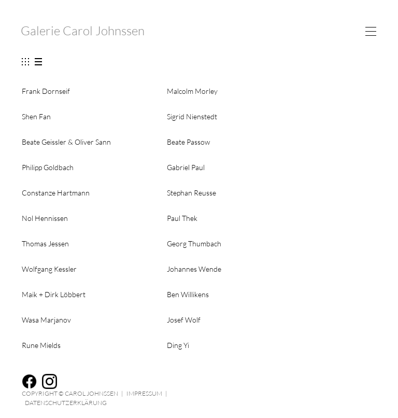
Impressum (144, 393)
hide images (38, 62)
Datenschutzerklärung (66, 403)
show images (24, 62)
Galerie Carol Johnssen (83, 30)
